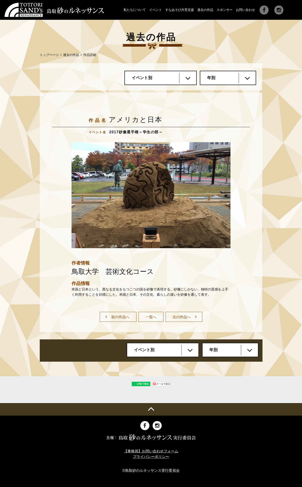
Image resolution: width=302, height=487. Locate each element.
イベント (155, 10)
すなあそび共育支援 (179, 10)
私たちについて (135, 10)
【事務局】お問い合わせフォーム (151, 451)
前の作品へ (120, 317)
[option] (151, 195)
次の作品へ (182, 317)
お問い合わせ (245, 10)
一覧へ (151, 317)
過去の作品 (205, 10)
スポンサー (225, 10)
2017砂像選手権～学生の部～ (136, 132)
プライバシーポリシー (151, 457)
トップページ (49, 55)
